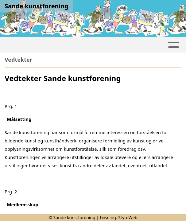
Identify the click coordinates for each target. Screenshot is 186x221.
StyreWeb (128, 217)
